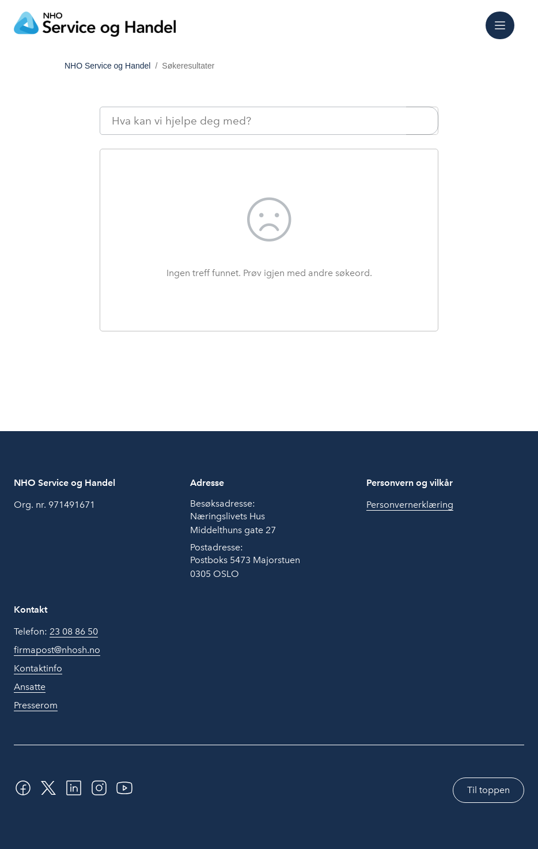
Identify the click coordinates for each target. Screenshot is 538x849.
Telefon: (56, 631)
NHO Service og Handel (107, 65)
